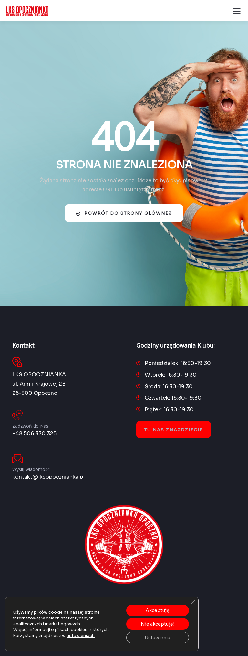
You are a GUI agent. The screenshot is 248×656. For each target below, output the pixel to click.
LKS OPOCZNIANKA (39, 374)
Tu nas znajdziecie (173, 430)
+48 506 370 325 (34, 433)
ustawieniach (81, 635)
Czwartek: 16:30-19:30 (173, 397)
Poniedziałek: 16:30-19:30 (178, 363)
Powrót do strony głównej (124, 213)
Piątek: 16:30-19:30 (169, 409)
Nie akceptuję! (157, 624)
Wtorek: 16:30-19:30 (171, 374)
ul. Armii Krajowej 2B (39, 384)
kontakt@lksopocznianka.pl (48, 476)
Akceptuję (158, 610)
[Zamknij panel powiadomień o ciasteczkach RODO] (193, 602)
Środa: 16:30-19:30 (169, 386)
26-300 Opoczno (34, 393)
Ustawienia (157, 637)
